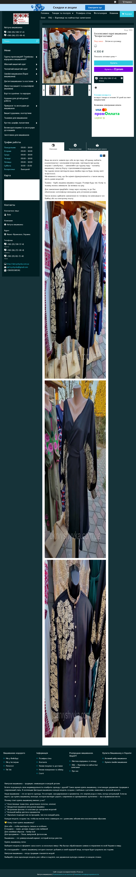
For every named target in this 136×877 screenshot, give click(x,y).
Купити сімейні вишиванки (116, 762)
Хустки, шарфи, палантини (16, 123)
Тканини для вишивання (15, 118)
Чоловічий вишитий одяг (16, 69)
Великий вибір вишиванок (116, 758)
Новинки (114, 13)
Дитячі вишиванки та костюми (18, 81)
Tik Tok (8, 770)
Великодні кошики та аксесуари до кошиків (19, 129)
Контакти (43, 762)
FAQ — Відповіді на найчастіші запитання (69, 17)
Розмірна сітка (83, 13)
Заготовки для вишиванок (16, 135)
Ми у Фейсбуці (12, 758)
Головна (45, 13)
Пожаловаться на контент (63, 874)
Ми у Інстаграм (12, 762)
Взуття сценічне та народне (17, 93)
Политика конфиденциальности (86, 874)
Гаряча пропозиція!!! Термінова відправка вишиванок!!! (18, 58)
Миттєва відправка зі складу (84, 761)
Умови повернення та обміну (51, 770)
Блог (43, 17)
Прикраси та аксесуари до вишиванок (16, 107)
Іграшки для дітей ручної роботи (16, 99)
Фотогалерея (100, 13)
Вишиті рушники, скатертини (17, 113)
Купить (113, 63)
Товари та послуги (61, 13)
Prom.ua (80, 872)
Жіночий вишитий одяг (15, 64)
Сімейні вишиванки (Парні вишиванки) (16, 75)
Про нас (75, 771)
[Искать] (37, 41)
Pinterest (10, 766)
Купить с (114, 69)
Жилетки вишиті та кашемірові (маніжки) (19, 87)
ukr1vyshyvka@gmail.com (17, 267)
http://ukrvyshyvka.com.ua (18, 264)
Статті (41, 773)
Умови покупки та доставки (51, 766)
